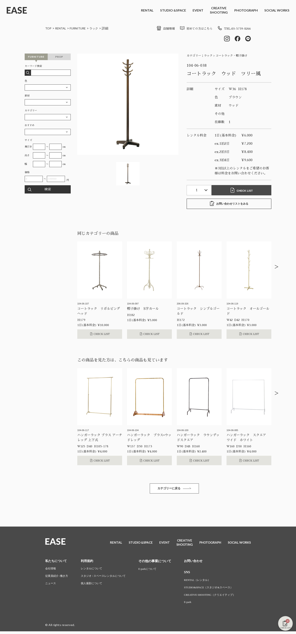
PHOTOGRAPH (246, 10)
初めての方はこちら (191, 28)
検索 (47, 190)
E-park (193, 604)
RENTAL (147, 10)
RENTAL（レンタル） (203, 581)
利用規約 (89, 562)
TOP (48, 28)
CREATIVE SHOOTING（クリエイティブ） (216, 597)
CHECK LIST (242, 191)
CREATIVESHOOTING (219, 10)
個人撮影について (93, 585)
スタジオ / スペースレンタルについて (106, 577)
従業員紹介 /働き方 (57, 577)
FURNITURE (81, 28)
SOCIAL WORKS (276, 10)
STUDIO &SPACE (173, 10)
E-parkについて (153, 570)
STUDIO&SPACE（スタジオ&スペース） (215, 589)
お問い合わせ (199, 562)
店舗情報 (158, 28)
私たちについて (56, 562)
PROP (59, 57)
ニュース (51, 585)
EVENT (198, 10)
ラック (99, 28)
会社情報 (51, 570)
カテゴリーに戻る (174, 489)
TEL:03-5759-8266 (232, 28)
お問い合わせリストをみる (229, 204)
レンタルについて (93, 570)
